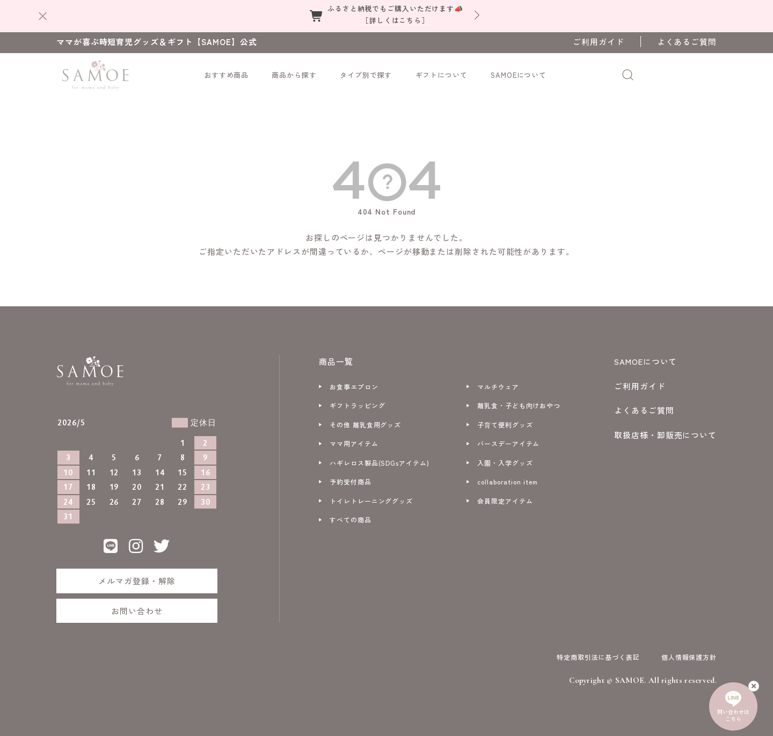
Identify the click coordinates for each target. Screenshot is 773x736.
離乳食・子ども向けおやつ (518, 405)
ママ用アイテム (354, 443)
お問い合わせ (136, 610)
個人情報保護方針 (689, 656)
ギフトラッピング (357, 405)
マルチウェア (498, 386)
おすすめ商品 (226, 75)
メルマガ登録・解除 (136, 580)
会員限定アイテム (505, 500)
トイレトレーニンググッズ (371, 500)
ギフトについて (441, 75)
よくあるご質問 (687, 41)
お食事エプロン (354, 386)
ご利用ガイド (598, 41)
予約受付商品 (350, 481)
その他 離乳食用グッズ (365, 424)
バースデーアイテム (508, 443)
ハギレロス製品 (379, 462)
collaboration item (507, 481)
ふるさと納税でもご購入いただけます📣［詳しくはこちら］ (395, 14)
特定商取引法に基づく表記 (598, 656)
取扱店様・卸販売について (665, 434)
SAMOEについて (518, 75)
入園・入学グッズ (505, 462)
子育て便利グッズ (505, 424)
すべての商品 (350, 519)
